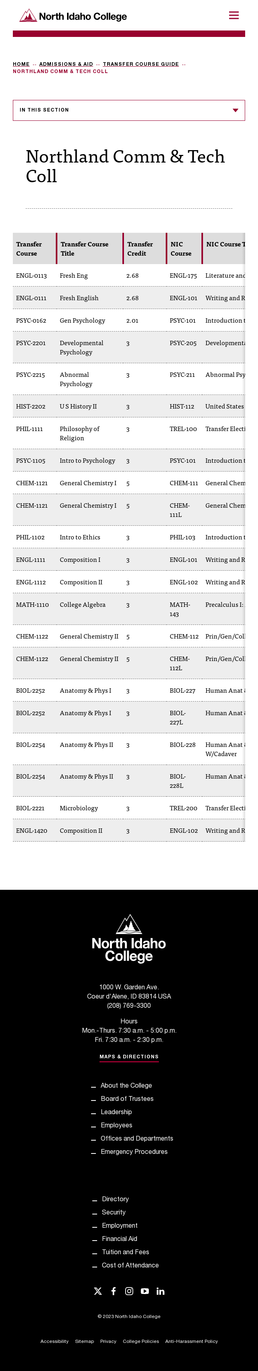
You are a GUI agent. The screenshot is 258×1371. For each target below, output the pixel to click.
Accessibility (55, 1341)
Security (114, 1213)
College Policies (141, 1341)
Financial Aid (119, 1240)
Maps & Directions (129, 1057)
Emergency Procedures (134, 1152)
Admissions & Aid (66, 64)
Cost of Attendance (130, 1266)
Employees (116, 1126)
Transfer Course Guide (141, 64)
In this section (129, 110)
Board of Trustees (127, 1099)
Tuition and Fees (125, 1253)
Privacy (108, 1341)
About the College (126, 1086)
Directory (115, 1200)
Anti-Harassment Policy (191, 1341)
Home (21, 64)
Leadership (116, 1113)
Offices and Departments (137, 1139)
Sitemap (84, 1341)
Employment (120, 1226)
